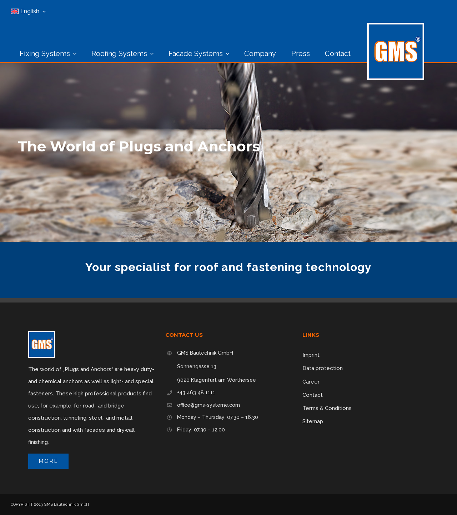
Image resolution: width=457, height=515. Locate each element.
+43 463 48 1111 (196, 392)
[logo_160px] (395, 25)
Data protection (322, 368)
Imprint (311, 355)
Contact (312, 395)
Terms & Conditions (327, 408)
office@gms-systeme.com (208, 405)
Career (311, 382)
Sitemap (312, 421)
